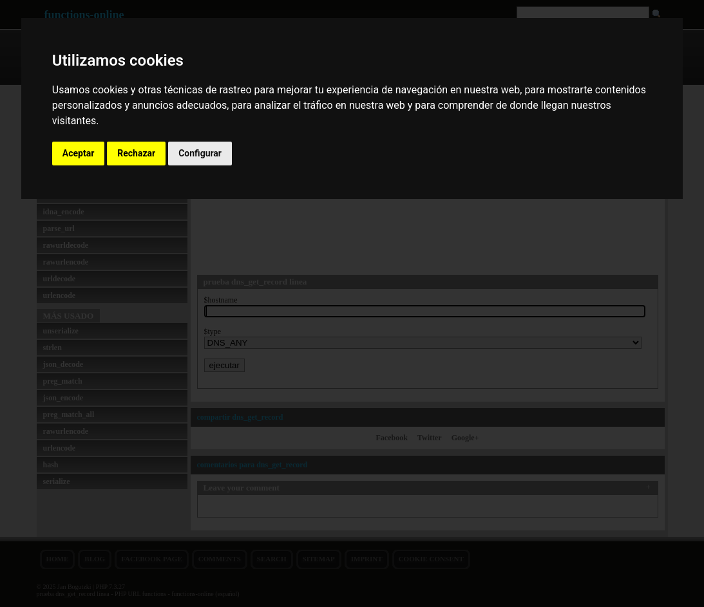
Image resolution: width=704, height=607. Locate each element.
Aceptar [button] (78, 153)
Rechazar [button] (136, 153)
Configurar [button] (200, 153)
